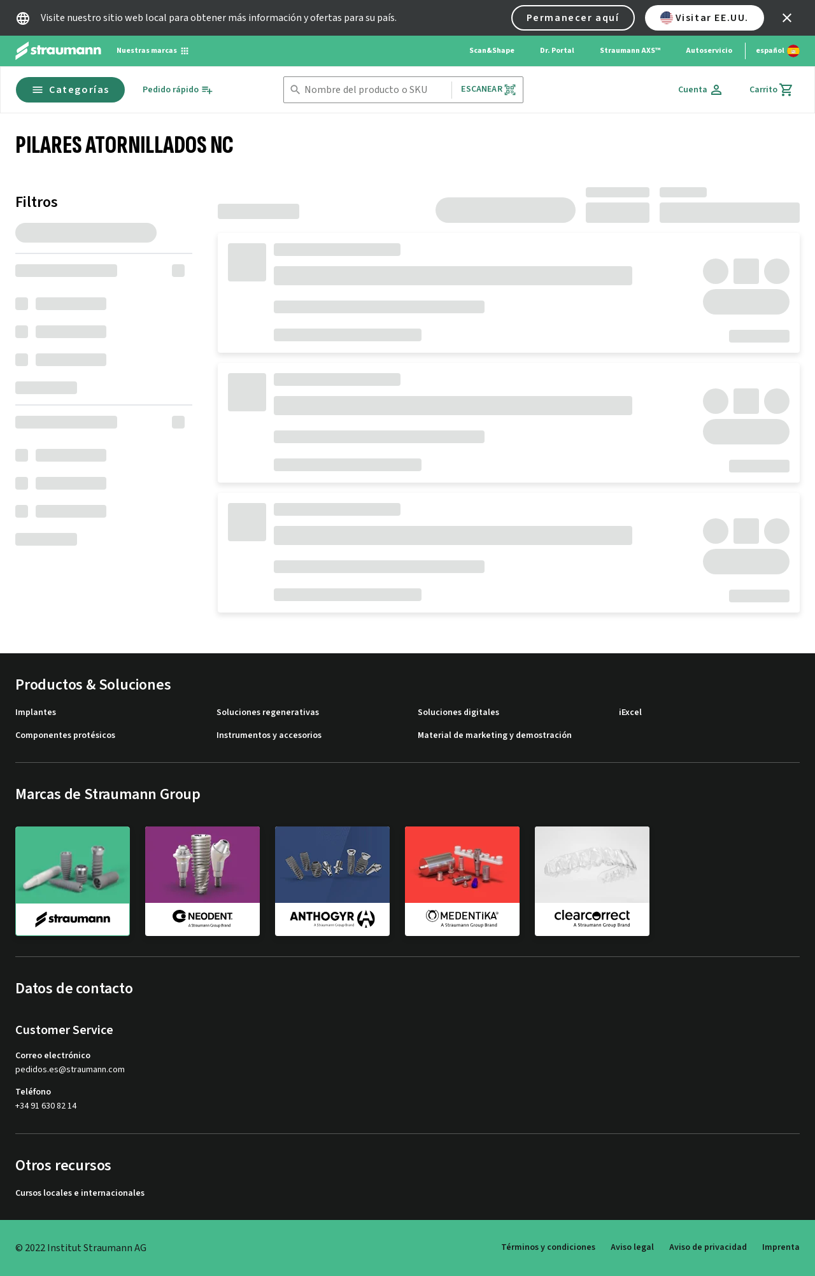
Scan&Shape (491, 50)
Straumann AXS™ (630, 50)
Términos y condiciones (548, 1247)
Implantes (35, 713)
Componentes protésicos (65, 736)
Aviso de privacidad (708, 1247)
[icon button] (787, 18)
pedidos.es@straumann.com (70, 1070)
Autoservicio (709, 50)
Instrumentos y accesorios (269, 736)
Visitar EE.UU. (704, 18)
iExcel (630, 713)
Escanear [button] (488, 89)
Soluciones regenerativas (267, 713)
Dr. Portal (557, 50)
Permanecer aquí (573, 18)
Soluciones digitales (458, 713)
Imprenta (781, 1247)
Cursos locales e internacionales (80, 1193)
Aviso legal (632, 1247)
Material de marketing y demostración (495, 736)
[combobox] (375, 90)
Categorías (70, 90)
